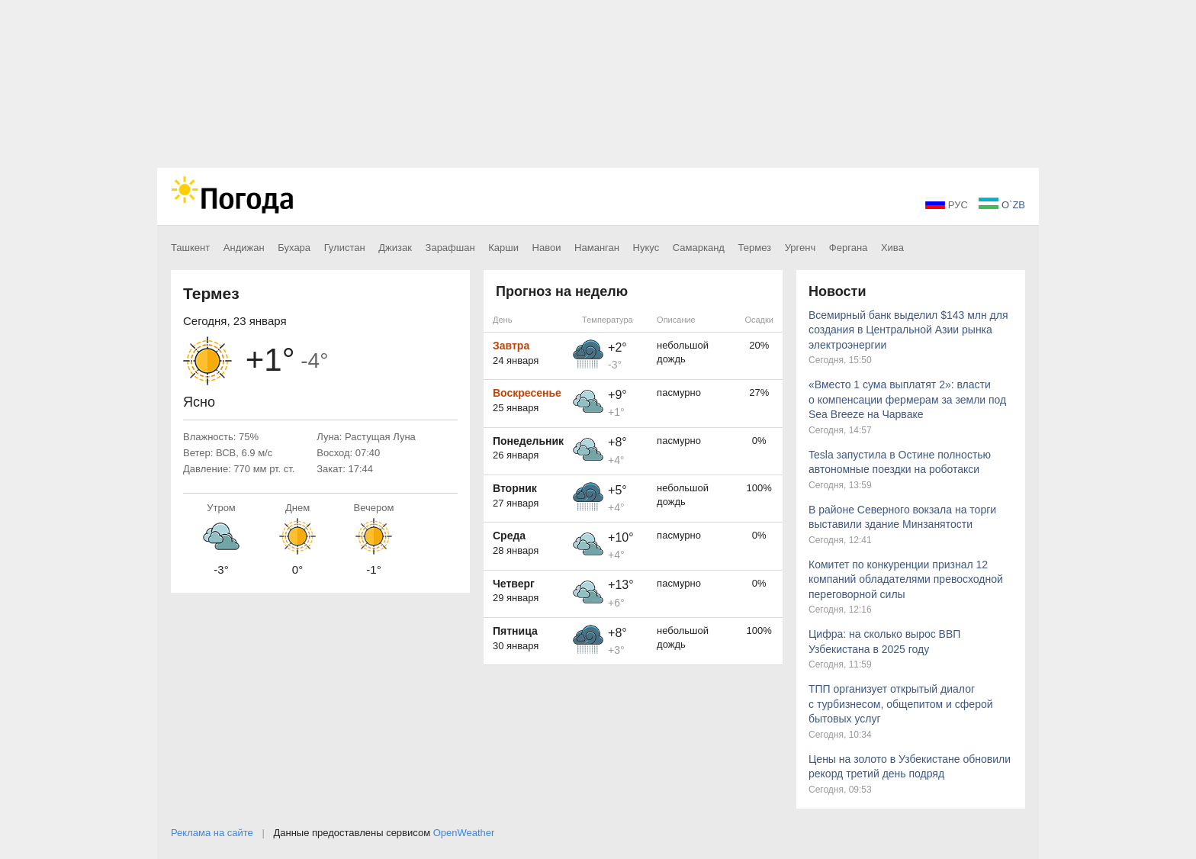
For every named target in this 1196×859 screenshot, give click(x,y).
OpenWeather (464, 832)
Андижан (244, 247)
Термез (755, 247)
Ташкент (190, 247)
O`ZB (1002, 205)
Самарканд (699, 247)
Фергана (848, 247)
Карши (503, 247)
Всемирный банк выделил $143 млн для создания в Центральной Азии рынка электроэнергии (908, 330)
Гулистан (344, 247)
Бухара (294, 247)
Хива (892, 247)
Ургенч (800, 247)
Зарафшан (450, 247)
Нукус (646, 247)
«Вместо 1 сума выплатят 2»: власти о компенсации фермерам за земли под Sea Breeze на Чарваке (907, 399)
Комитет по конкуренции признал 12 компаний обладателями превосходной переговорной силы (906, 579)
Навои (546, 247)
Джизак (395, 247)
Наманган (596, 247)
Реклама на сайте (212, 832)
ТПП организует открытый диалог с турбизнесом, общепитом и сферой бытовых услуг (901, 704)
